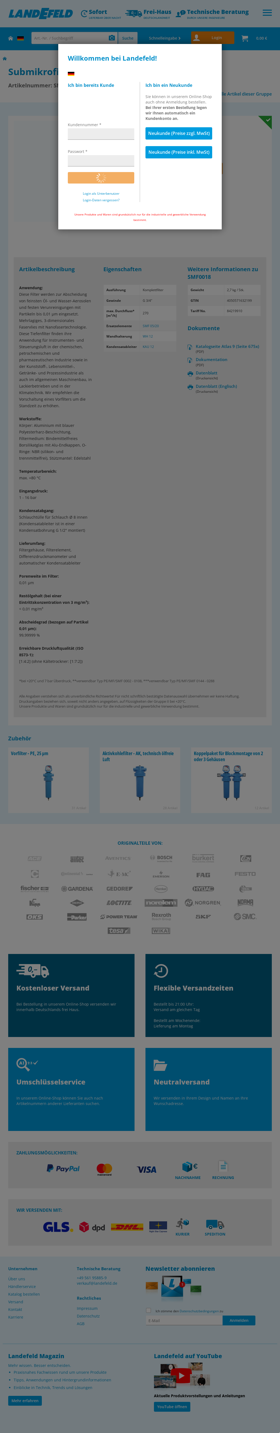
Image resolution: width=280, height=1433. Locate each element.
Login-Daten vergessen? (101, 200)
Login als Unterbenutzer (101, 194)
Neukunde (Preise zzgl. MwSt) (179, 133)
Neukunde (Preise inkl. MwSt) (178, 152)
